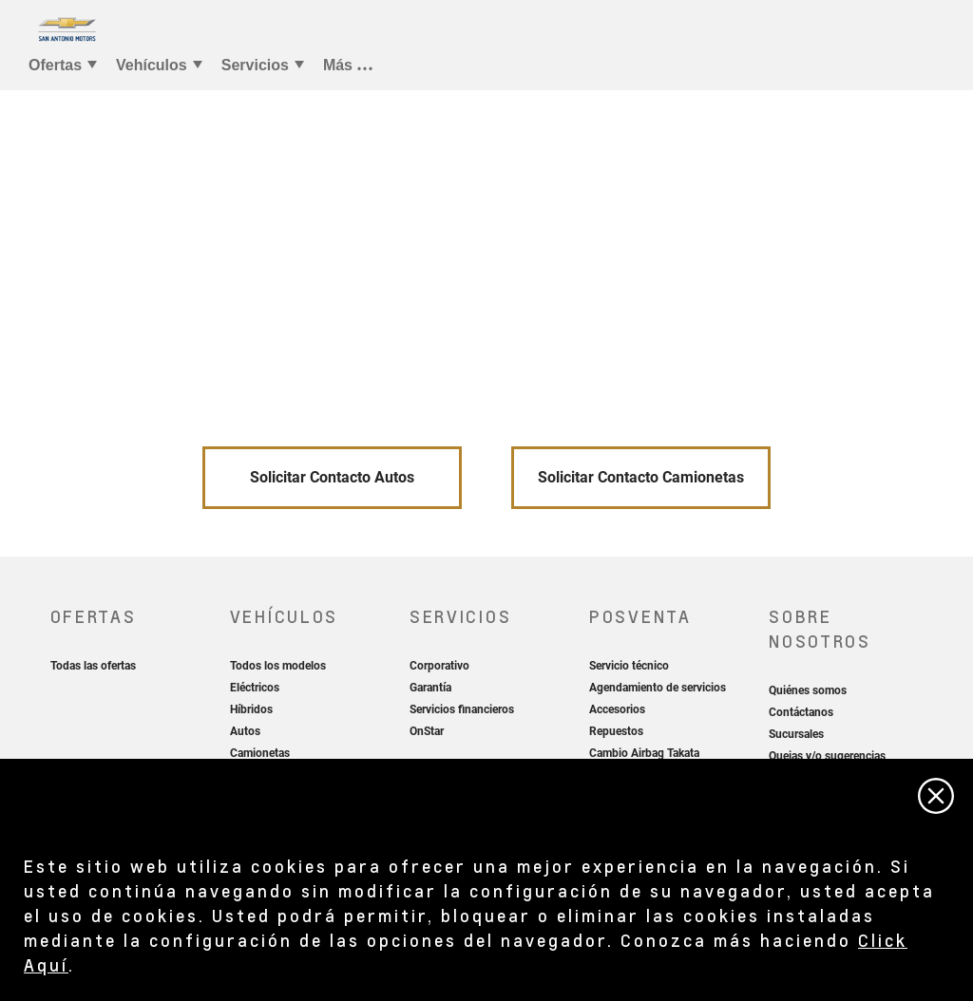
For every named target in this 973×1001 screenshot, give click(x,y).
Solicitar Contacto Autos (332, 477)
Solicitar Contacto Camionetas (641, 477)
